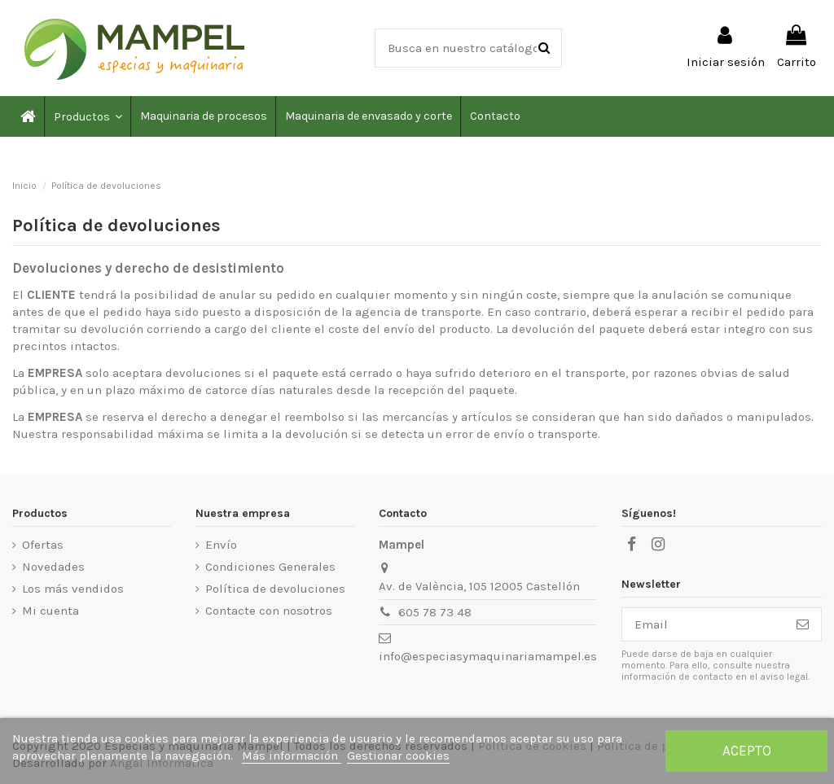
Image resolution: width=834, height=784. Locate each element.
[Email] (703, 625)
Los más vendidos (73, 588)
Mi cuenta (50, 610)
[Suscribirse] (802, 625)
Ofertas (43, 544)
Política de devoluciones (275, 588)
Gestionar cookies (398, 755)
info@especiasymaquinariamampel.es (488, 656)
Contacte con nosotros (268, 610)
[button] (87, 116)
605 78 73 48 (435, 612)
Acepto (746, 750)
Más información (291, 755)
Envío (221, 544)
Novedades (53, 566)
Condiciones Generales (270, 566)
